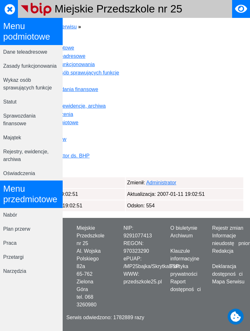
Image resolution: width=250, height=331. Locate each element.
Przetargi (13, 257)
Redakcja (222, 251)
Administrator (101, 182)
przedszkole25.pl (142, 281)
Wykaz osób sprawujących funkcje (27, 83)
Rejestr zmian (227, 228)
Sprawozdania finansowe (19, 119)
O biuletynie (184, 228)
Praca (10, 243)
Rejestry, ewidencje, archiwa (26, 155)
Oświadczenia (19, 173)
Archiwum (181, 235)
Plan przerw (16, 229)
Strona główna (85, 26)
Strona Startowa (104, 39)
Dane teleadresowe (25, 52)
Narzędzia (14, 271)
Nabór (10, 215)
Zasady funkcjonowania (30, 66)
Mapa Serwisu (228, 281)
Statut (10, 101)
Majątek (12, 137)
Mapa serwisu (123, 26)
